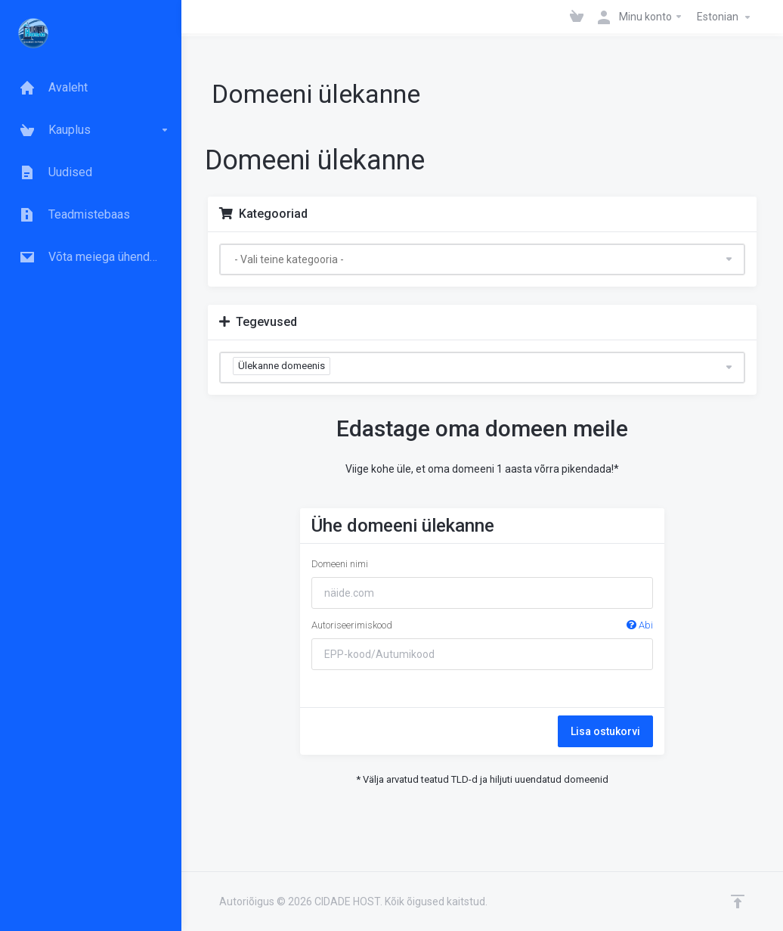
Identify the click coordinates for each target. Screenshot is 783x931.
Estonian (725, 17)
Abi (640, 625)
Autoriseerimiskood (481, 625)
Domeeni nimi (339, 563)
